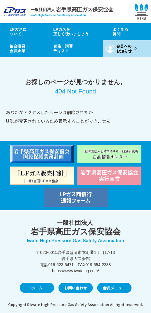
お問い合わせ (75, 288)
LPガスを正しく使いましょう (71, 31)
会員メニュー (114, 288)
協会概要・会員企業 (19, 48)
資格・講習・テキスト (65, 48)
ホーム (36, 288)
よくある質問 (121, 31)
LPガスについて (18, 31)
